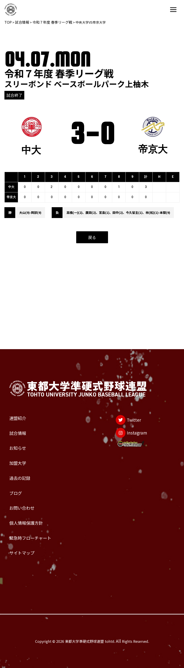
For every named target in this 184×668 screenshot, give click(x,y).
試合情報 (22, 22)
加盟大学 (22, 434)
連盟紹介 (22, 376)
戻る (92, 237)
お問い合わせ (28, 492)
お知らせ (22, 415)
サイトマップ (28, 549)
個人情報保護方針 (35, 511)
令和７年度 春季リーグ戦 (52, 22)
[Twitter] (119, 380)
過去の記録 (25, 453)
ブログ (18, 472)
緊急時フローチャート (41, 530)
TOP (8, 22)
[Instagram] (124, 397)
